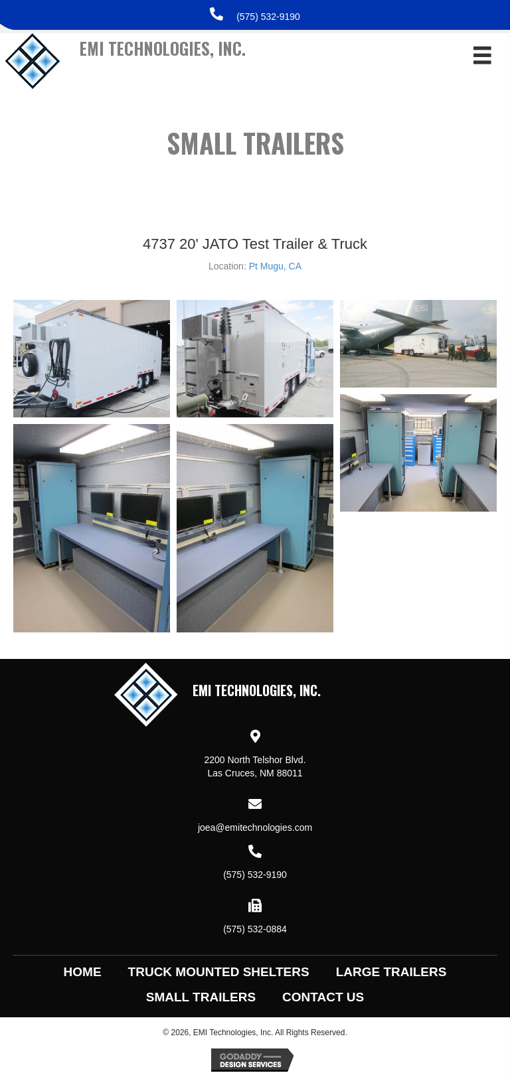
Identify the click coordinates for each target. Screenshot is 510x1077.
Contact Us (323, 997)
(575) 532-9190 (268, 16)
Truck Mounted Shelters (218, 972)
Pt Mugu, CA (275, 266)
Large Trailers (391, 972)
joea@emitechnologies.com (255, 827)
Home (83, 972)
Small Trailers (201, 997)
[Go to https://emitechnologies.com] (204, 67)
